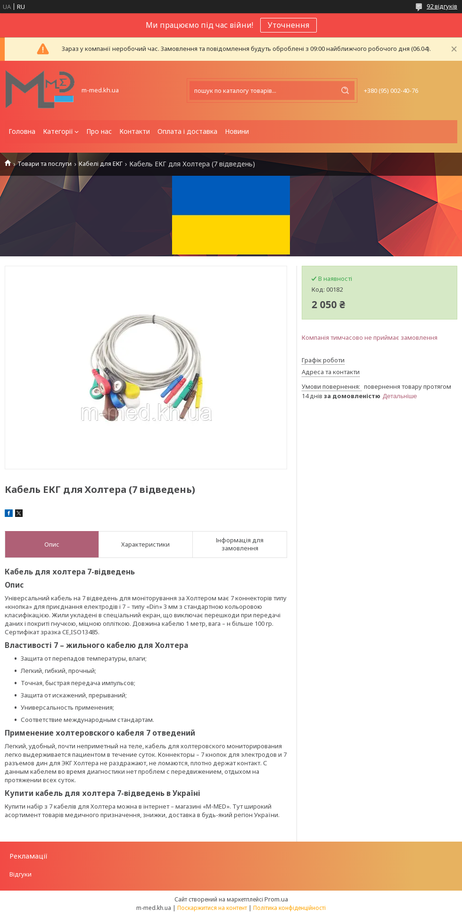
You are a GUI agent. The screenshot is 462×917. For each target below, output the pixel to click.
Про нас (99, 131)
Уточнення (288, 25)
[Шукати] (345, 90)
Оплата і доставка (187, 131)
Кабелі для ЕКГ (101, 164)
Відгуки (20, 874)
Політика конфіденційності (289, 908)
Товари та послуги (44, 164)
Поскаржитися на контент (212, 908)
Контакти (134, 131)
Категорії (58, 131)
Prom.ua (276, 899)
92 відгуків (442, 6)
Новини (237, 131)
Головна (21, 131)
